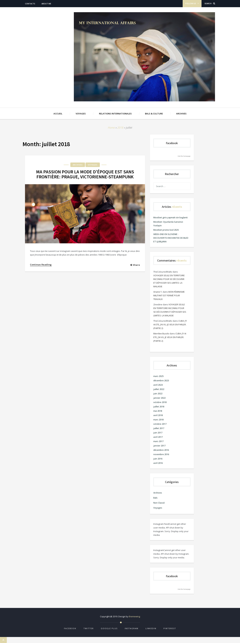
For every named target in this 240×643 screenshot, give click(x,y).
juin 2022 (157, 393)
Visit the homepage (184, 156)
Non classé (159, 502)
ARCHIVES (181, 113)
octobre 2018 (159, 402)
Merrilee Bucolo (161, 333)
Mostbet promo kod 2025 (166, 229)
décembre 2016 (161, 449)
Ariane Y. (157, 291)
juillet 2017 (158, 428)
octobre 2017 (159, 423)
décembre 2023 (161, 380)
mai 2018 (157, 410)
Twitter (89, 628)
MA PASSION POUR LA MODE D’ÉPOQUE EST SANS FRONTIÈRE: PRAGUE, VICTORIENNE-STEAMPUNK (85, 174)
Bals (155, 497)
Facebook (70, 628)
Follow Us (192, 3)
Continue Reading (41, 264)
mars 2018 (158, 419)
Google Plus (109, 628)
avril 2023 (158, 384)
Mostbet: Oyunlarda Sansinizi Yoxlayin (168, 223)
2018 (120, 127)
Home (111, 127)
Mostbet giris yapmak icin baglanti (170, 217)
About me (46, 3)
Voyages (93, 165)
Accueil (58, 113)
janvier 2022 (159, 397)
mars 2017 (158, 441)
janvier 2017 (159, 445)
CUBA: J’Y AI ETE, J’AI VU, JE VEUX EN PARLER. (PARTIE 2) (170, 324)
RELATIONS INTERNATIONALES (115, 113)
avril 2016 (158, 462)
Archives (78, 165)
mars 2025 (158, 376)
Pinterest (170, 628)
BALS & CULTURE (154, 113)
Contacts (30, 3)
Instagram (131, 628)
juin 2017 (157, 432)
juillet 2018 (158, 406)
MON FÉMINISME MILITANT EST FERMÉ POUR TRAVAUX (169, 295)
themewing (134, 616)
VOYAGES (81, 113)
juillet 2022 (158, 389)
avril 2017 (158, 436)
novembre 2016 (161, 454)
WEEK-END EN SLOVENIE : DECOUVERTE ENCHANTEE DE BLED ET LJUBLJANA (170, 238)
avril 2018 (158, 415)
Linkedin (151, 628)
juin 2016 (157, 458)
